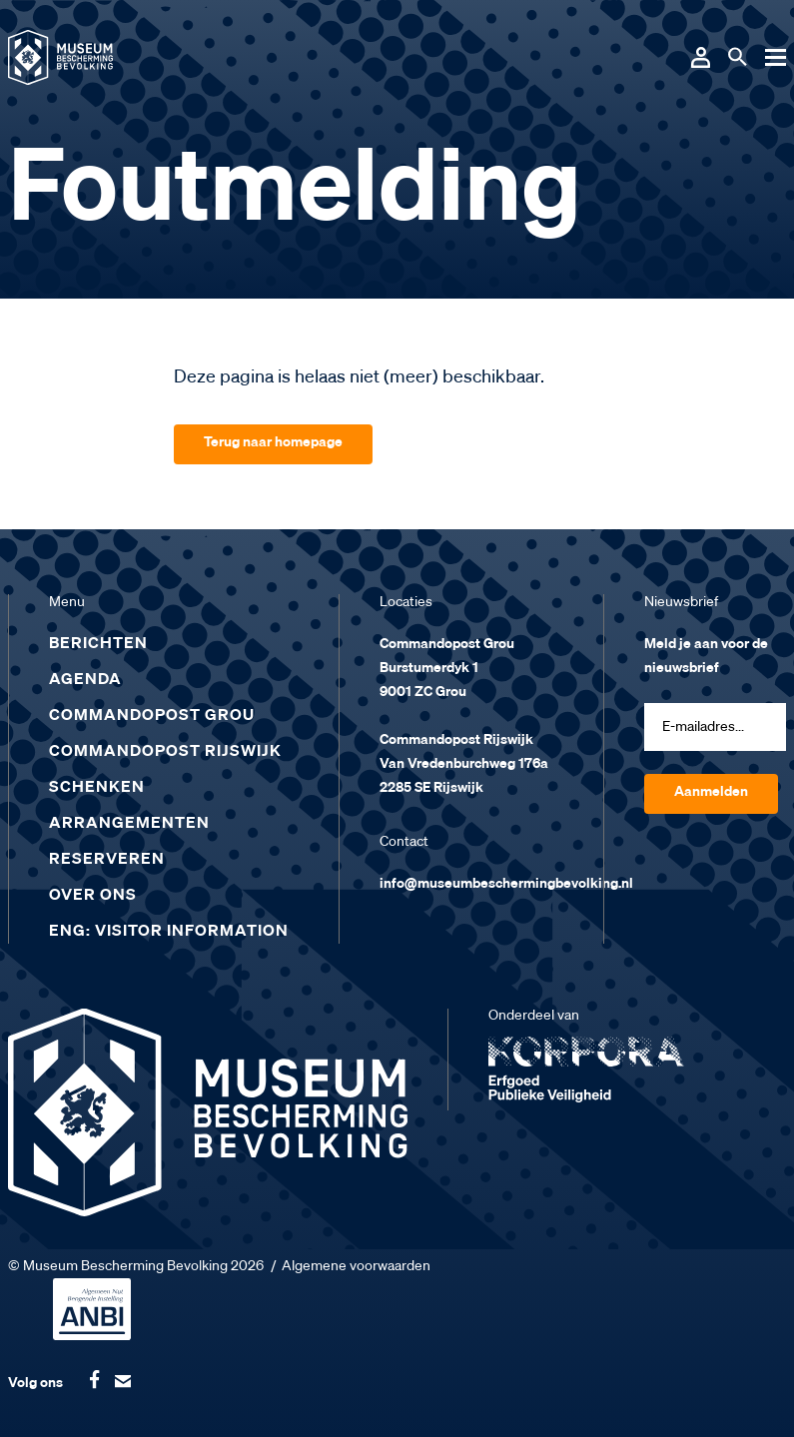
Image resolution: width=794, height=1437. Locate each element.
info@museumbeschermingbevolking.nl (506, 884)
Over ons (93, 896)
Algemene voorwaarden (356, 1266)
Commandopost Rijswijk (165, 752)
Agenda (85, 680)
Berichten (98, 644)
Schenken (97, 788)
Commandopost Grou (152, 716)
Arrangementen (129, 824)
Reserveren (107, 860)
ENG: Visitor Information (169, 932)
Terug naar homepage (273, 442)
